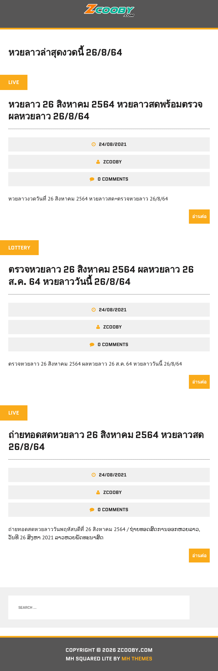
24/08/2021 (113, 144)
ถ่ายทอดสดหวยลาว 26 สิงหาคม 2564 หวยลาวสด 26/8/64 (106, 440)
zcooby (112, 161)
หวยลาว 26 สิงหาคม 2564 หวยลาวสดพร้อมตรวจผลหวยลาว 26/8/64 (105, 110)
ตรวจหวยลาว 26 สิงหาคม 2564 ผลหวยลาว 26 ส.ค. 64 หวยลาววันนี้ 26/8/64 (101, 275)
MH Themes (136, 658)
